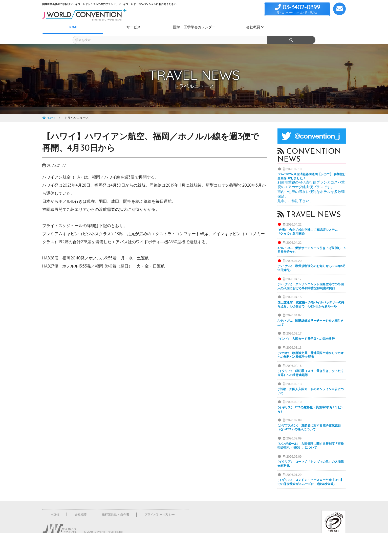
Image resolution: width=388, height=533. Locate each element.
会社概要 (81, 505)
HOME (48, 108)
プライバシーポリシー (159, 505)
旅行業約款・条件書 (115, 505)
